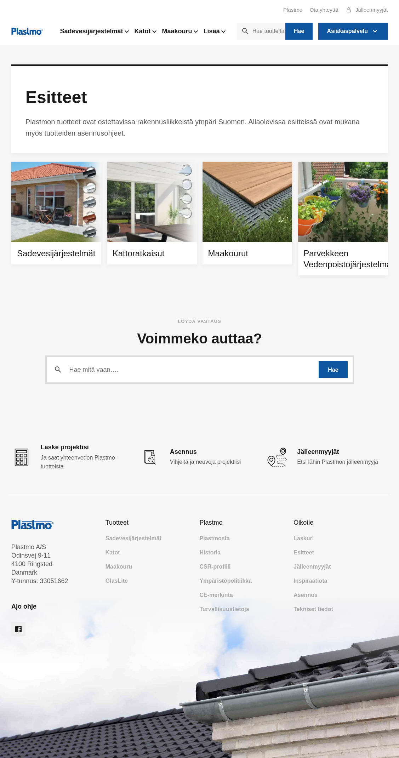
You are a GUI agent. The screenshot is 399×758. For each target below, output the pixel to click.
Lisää (215, 33)
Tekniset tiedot (313, 609)
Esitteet (303, 552)
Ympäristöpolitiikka (226, 581)
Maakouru (180, 33)
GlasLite (117, 581)
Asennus (305, 595)
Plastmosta (215, 538)
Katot (145, 33)
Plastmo (292, 10)
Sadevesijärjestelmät (94, 33)
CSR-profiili (215, 567)
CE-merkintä (216, 595)
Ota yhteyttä (324, 10)
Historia (210, 552)
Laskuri (303, 538)
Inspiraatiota (310, 581)
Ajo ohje (23, 606)
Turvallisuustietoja (224, 609)
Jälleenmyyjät (365, 10)
